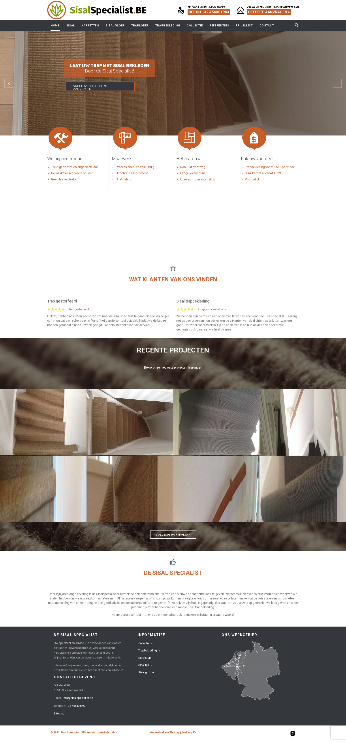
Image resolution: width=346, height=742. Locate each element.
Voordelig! (252, 179)
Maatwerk (122, 158)
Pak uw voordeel (257, 158)
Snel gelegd (124, 179)
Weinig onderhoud (65, 158)
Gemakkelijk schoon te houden (72, 173)
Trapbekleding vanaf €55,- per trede (270, 167)
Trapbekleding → (149, 650)
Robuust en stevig (192, 167)
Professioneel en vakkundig (135, 167)
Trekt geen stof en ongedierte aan (75, 167)
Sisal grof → (146, 672)
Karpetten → (146, 657)
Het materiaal (189, 158)
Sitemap (59, 713)
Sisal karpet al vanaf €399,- (264, 173)
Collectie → (145, 643)
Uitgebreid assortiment (132, 173)
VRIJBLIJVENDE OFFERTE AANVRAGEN (90, 87)
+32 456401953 (76, 705)
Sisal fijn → (145, 665)
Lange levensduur (192, 173)
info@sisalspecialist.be (78, 697)
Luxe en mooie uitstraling (197, 179)
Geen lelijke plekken (64, 179)
